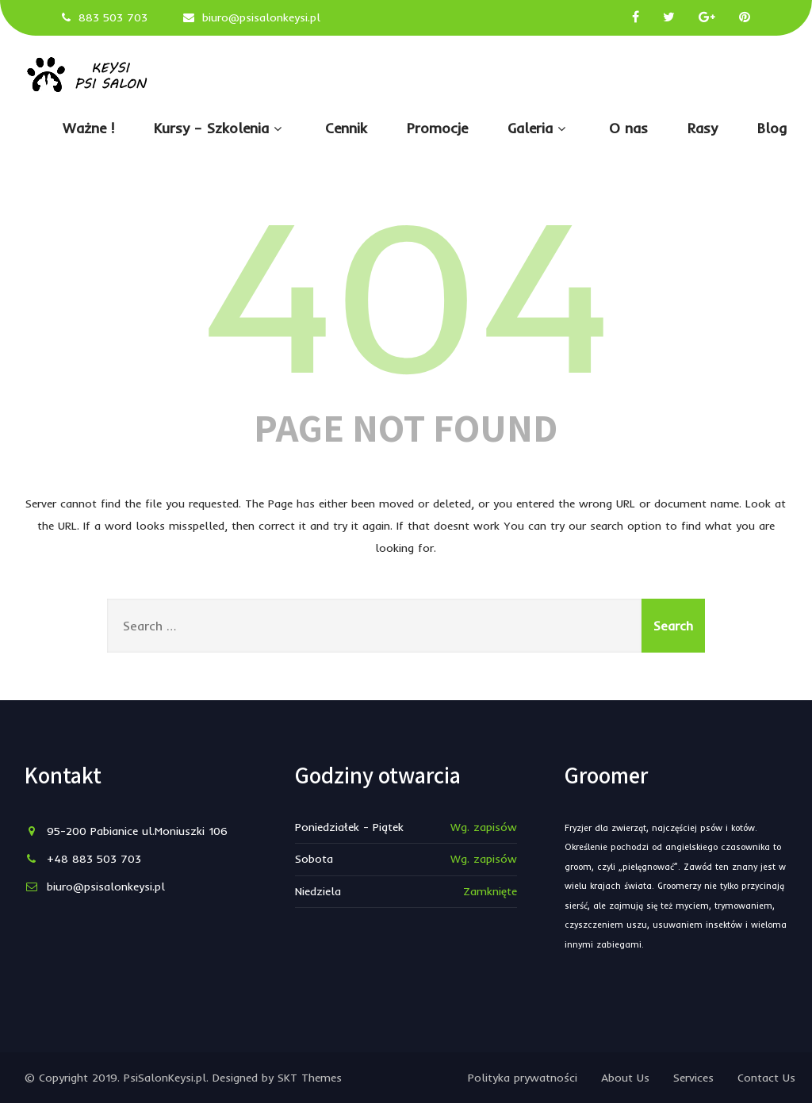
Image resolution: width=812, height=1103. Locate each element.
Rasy (703, 128)
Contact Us (766, 1077)
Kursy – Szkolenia (219, 128)
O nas (628, 128)
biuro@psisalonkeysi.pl (261, 17)
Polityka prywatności (522, 1077)
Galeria (538, 128)
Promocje (437, 128)
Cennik (346, 128)
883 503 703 (113, 17)
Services (693, 1077)
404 (405, 290)
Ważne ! (88, 128)
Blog (772, 128)
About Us (625, 1077)
